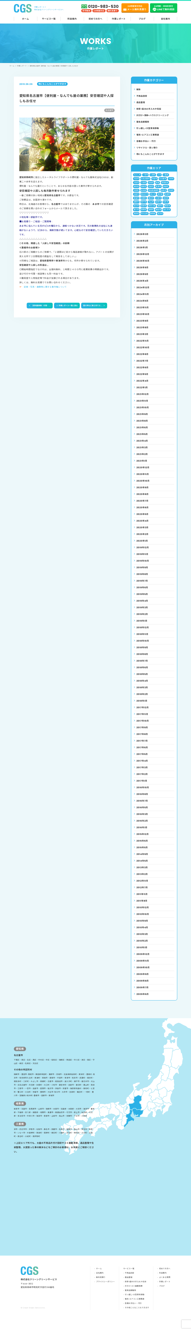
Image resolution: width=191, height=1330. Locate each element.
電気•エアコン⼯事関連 (148, 136)
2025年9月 (142, 272)
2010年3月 (142, 938)
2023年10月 (142, 318)
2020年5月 (142, 518)
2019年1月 (142, 625)
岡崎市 (143, 189)
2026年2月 (142, 245)
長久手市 (166, 214)
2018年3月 (142, 692)
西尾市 (167, 210)
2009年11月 (142, 965)
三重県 (165, 177)
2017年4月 (142, 765)
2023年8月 (142, 332)
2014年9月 (142, 858)
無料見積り (100, 1289)
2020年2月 (142, 538)
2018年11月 (142, 638)
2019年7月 (142, 585)
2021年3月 (142, 452)
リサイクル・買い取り (147, 149)
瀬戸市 (143, 205)
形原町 (136, 193)
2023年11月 (142, 312)
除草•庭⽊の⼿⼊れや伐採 (149, 109)
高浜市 (160, 218)
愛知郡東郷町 (153, 193)
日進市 (136, 197)
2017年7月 (142, 745)
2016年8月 (142, 798)
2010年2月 (142, 945)
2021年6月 (142, 432)
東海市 (136, 201)
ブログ (142, 18)
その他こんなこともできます (137, 1319)
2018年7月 (142, 665)
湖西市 (136, 205)
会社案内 (165, 18)
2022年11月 (142, 345)
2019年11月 (142, 558)
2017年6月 (142, 752)
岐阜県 (136, 189)
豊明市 (143, 214)
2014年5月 (142, 865)
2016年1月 (142, 832)
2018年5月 (142, 678)
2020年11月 (142, 478)
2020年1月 (142, 545)
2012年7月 (142, 892)
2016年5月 (142, 812)
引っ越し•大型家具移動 (134, 1306)
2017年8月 (142, 738)
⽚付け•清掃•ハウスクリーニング (153, 116)
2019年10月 (142, 565)
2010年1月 (142, 952)
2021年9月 (142, 418)
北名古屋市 (145, 181)
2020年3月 (142, 532)
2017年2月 (142, 778)
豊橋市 (151, 214)
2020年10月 (143, 485)
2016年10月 (142, 792)
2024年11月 (142, 298)
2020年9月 (142, 492)
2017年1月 (141, 785)
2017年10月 (142, 725)
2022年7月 (142, 365)
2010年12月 (142, 912)
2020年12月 (142, 472)
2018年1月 (142, 705)
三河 (159, 177)
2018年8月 (142, 658)
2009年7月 (142, 992)
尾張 (157, 185)
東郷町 (143, 201)
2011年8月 (142, 905)
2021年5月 (142, 438)
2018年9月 (142, 652)
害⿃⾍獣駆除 (143, 122)
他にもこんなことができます (151, 156)
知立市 (136, 210)
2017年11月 (142, 718)
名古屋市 (162, 181)
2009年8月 (142, 985)
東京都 (160, 197)
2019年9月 (142, 572)
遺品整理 (141, 102)
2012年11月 (142, 885)
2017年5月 (142, 758)
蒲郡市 (160, 210)
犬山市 (151, 205)
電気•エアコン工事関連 (134, 1311)
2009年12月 (143, 958)
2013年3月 (142, 872)
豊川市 (136, 214)
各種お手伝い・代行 (146, 142)
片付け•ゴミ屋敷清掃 (133, 1298)
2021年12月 (142, 398)
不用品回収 (142, 96)
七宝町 (152, 177)
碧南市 (143, 210)
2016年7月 (142, 805)
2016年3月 (142, 818)
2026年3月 (142, 238)
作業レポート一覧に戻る (66, 305)
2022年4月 (142, 385)
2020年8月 (142, 498)
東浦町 (167, 197)
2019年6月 (142, 592)
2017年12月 (142, 712)
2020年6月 (142, 512)
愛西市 (163, 193)
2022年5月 (142, 378)
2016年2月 (142, 825)
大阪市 (136, 185)
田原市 (158, 205)
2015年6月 (142, 845)
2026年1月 (142, 252)
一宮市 (145, 177)
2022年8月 (142, 358)
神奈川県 (151, 210)
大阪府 (143, 185)
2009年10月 (143, 972)
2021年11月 (142, 405)
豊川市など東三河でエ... (94, 305)
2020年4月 (142, 525)
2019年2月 (142, 618)
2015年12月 (142, 838)
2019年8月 (142, 578)
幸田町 (165, 189)
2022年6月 (142, 372)
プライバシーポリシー (105, 1293)
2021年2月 (142, 458)
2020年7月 (142, 505)
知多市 (165, 205)
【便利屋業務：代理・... (40, 305)
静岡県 (152, 218)
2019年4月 (142, 605)
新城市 (171, 193)
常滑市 (158, 189)
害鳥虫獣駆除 (130, 1302)
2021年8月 (142, 425)
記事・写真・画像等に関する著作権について (47, 286)
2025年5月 (142, 278)
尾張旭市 (164, 185)
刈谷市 (136, 181)
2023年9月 (142, 325)
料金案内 (72, 18)
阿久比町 (144, 218)
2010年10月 (142, 918)
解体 (138, 89)
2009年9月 (142, 978)
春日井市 (144, 197)
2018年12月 (142, 632)
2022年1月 (142, 392)
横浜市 (151, 201)
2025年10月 (142, 265)
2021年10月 (142, 412)
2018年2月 (142, 698)
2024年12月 (142, 292)
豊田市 (158, 214)
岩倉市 (151, 189)
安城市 (151, 185)
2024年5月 (142, 305)
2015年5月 (142, 852)
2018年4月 (142, 685)
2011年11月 (142, 898)
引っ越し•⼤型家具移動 (148, 129)
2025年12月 (142, 258)
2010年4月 (142, 932)
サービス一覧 (49, 18)
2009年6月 (142, 998)
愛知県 (143, 193)
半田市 (154, 181)
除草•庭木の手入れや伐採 (135, 1293)
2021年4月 (142, 445)
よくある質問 (164, 1289)
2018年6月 (142, 672)
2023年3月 (142, 338)
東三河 (152, 197)
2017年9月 (142, 732)
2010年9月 (142, 925)
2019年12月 (142, 552)
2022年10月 (142, 352)
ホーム (25, 18)
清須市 (165, 201)
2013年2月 (142, 878)
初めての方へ (95, 18)
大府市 (171, 181)
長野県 (136, 218)
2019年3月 (142, 612)
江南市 (158, 201)
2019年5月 (142, 598)
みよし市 (137, 177)
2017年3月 (142, 772)
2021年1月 (141, 465)
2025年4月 (142, 285)
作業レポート (119, 18)
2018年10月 (142, 645)
